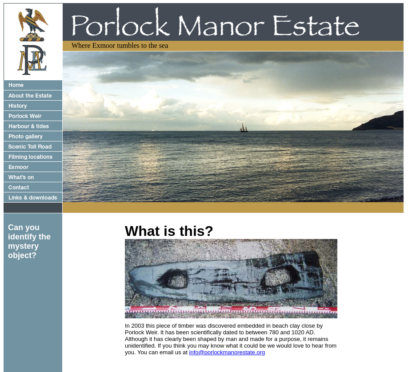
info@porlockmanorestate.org (227, 352)
